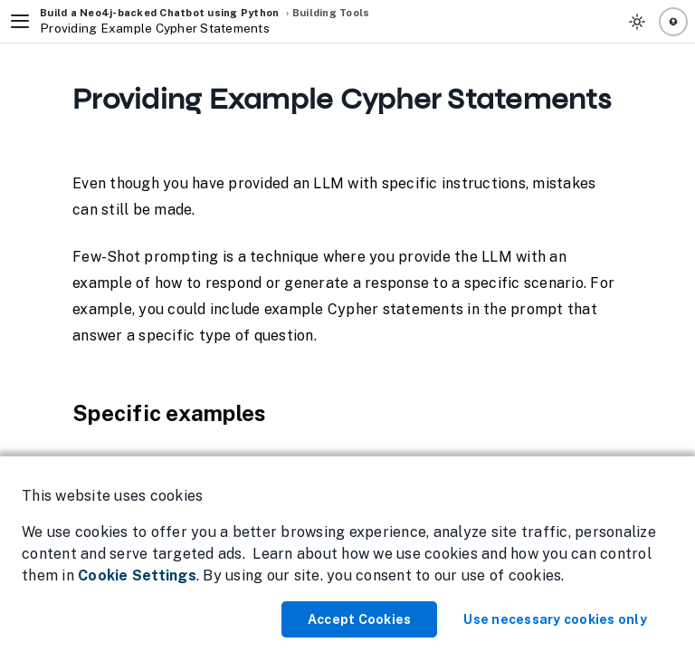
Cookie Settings (137, 575)
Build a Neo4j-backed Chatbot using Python (159, 12)
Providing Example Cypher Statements (155, 28)
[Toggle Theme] (637, 21)
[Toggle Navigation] (20, 21)
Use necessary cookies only (555, 619)
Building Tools (331, 12)
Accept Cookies (360, 619)
